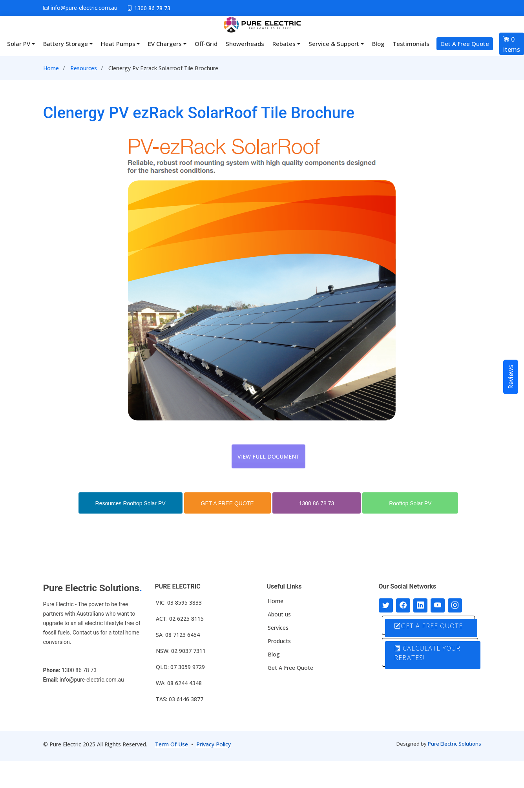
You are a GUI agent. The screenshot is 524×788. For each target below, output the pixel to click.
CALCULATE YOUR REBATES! (427, 653)
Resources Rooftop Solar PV (130, 503)
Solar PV (18, 44)
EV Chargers (165, 44)
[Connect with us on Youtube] (438, 605)
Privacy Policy (213, 744)
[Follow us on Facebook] (403, 605)
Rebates (284, 44)
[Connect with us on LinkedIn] (420, 605)
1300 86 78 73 (316, 503)
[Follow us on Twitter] (386, 605)
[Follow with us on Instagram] (455, 605)
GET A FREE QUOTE (227, 503)
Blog (378, 44)
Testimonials (411, 44)
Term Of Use (171, 744)
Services (278, 628)
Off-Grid (206, 44)
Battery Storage (65, 44)
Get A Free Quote (464, 44)
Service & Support (334, 44)
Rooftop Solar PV (410, 503)
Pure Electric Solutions (454, 743)
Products (279, 641)
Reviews (510, 377)
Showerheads (245, 44)
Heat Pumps (118, 44)
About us (279, 614)
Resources (83, 68)
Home (51, 68)
